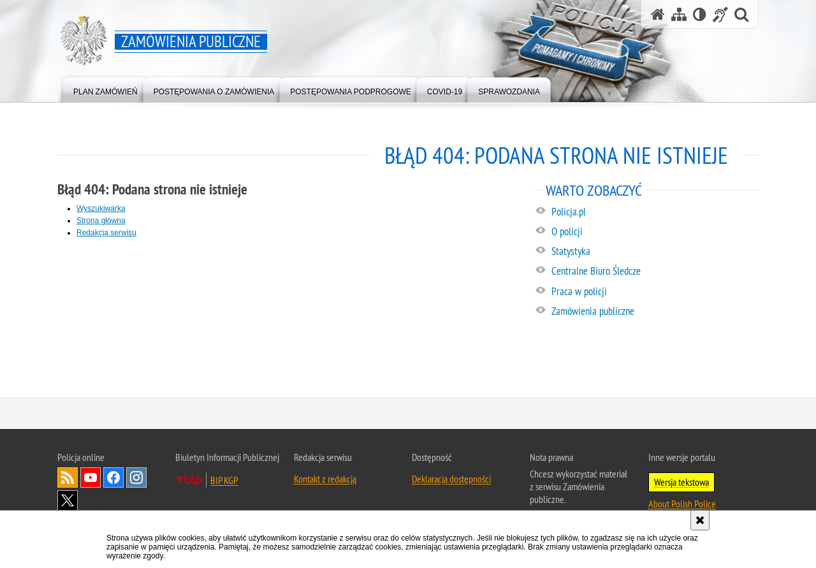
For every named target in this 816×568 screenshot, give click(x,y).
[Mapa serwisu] (679, 14)
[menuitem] (105, 89)
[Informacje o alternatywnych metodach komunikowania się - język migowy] (720, 14)
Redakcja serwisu (106, 232)
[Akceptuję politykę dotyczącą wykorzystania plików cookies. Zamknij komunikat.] (700, 520)
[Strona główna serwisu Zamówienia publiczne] (658, 14)
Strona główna (101, 220)
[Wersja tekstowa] (699, 14)
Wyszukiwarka (101, 208)
